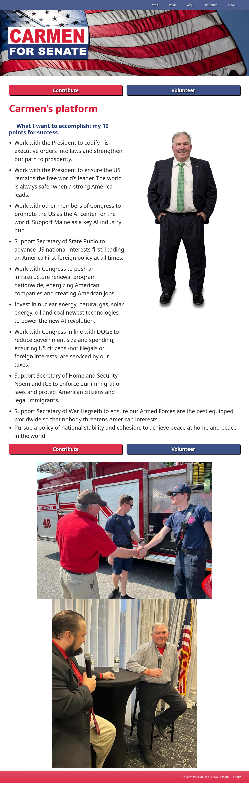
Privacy (236, 777)
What (172, 5)
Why (189, 5)
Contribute (210, 5)
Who (155, 5)
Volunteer (183, 90)
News (231, 5)
